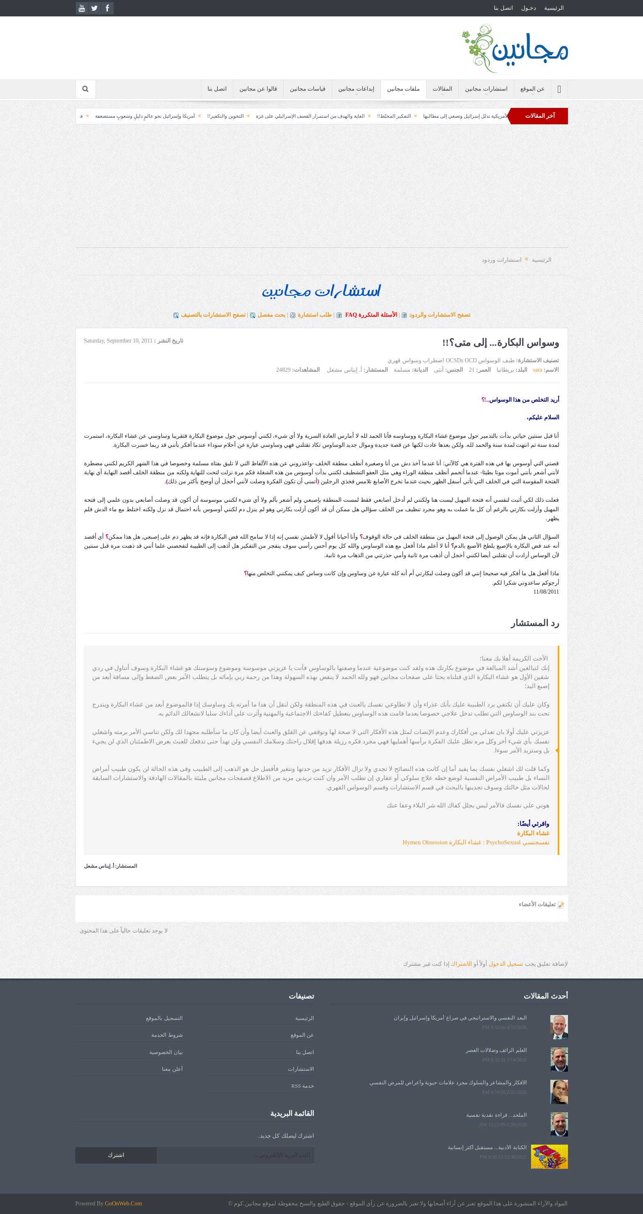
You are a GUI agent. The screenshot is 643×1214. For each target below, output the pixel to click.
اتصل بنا (503, 8)
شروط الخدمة (166, 1035)
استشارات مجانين (486, 89)
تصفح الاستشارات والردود (439, 315)
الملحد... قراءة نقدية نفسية (496, 1115)
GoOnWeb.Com (123, 1203)
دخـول (528, 8)
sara (538, 370)
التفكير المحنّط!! (373, 116)
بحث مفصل (272, 315)
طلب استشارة (315, 315)
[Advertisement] (321, 190)
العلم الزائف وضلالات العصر (496, 1050)
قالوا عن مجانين (258, 89)
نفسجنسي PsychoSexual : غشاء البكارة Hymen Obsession (476, 842)
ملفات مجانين (403, 89)
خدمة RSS (303, 1086)
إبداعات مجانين (356, 89)
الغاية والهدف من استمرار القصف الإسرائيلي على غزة (289, 116)
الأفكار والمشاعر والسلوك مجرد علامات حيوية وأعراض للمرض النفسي (448, 1082)
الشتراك (461, 964)
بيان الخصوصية (165, 1052)
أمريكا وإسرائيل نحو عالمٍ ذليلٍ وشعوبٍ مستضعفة (124, 116)
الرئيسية (554, 8)
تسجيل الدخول (506, 964)
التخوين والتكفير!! (205, 116)
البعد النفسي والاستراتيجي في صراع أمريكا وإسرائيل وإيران (460, 1018)
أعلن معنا (172, 1069)
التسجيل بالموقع (164, 1018)
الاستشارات (301, 1069)
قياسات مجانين (308, 89)
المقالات (442, 89)
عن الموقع (532, 89)
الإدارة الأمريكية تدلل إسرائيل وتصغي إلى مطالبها (452, 116)
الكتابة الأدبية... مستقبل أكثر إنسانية (487, 1147)
